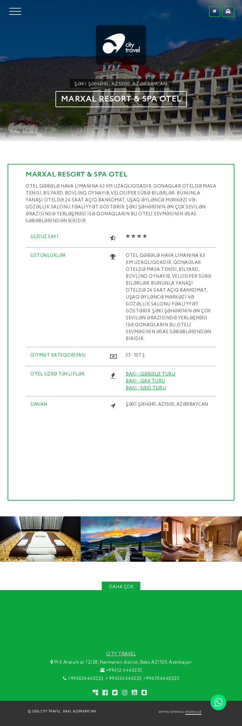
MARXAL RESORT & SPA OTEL (121, 99)
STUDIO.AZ (193, 712)
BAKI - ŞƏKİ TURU (146, 388)
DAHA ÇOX (121, 587)
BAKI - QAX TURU (145, 381)
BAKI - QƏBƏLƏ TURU (150, 374)
